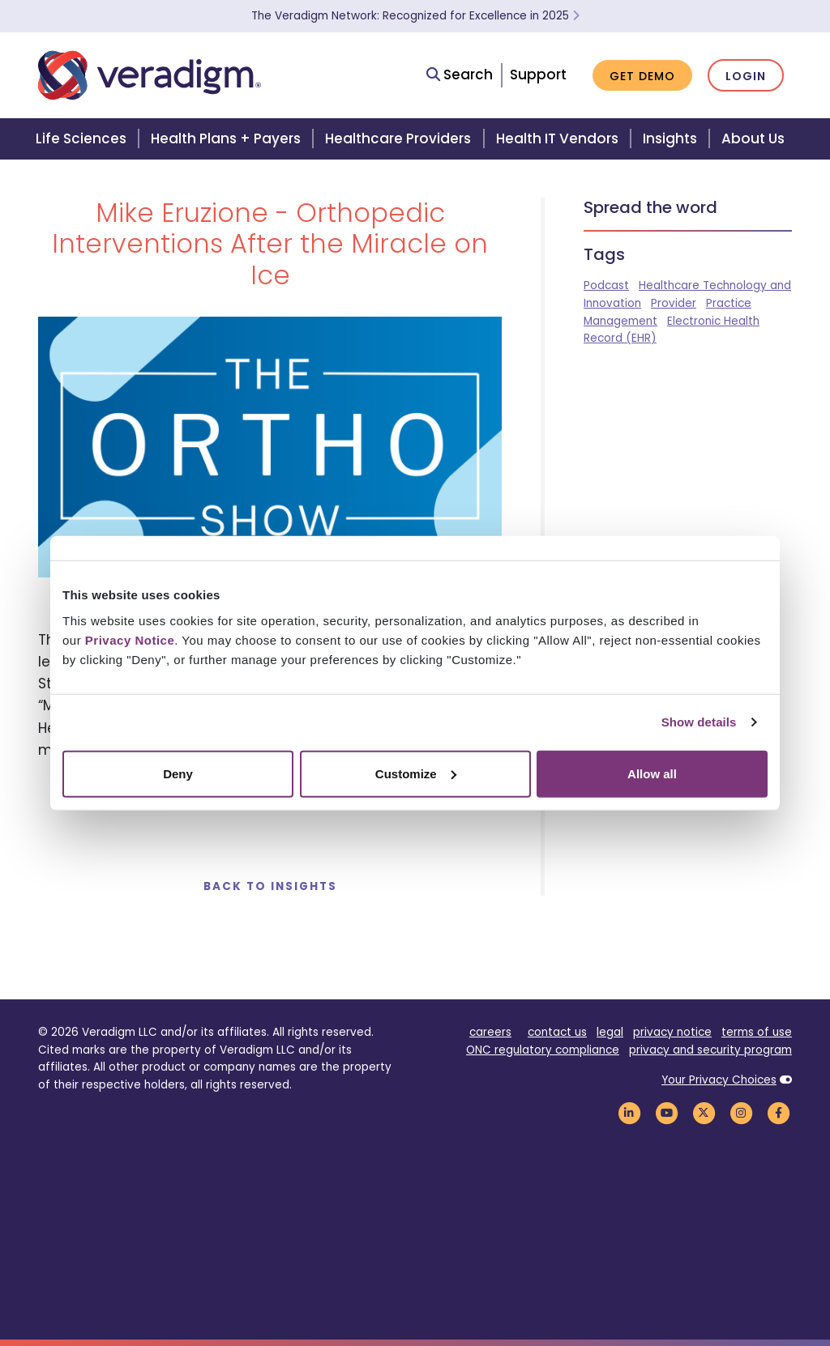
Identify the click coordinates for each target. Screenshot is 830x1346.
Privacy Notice (129, 639)
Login (745, 76)
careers (490, 1032)
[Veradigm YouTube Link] (666, 1112)
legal (610, 1032)
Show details (699, 722)
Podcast (606, 285)
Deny (178, 773)
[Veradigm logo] (149, 75)
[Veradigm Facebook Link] (778, 1112)
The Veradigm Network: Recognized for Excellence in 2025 (415, 15)
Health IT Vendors (557, 138)
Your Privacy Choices (719, 1080)
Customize (415, 773)
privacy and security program (710, 1050)
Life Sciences (81, 138)
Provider (673, 303)
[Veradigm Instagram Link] (741, 1112)
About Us (753, 138)
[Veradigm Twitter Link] (703, 1112)
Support (538, 74)
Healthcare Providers (398, 138)
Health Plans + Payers (226, 138)
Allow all (652, 773)
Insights (670, 138)
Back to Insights (270, 886)
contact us (557, 1032)
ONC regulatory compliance (542, 1050)
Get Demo (642, 76)
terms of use (756, 1032)
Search (459, 74)
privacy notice (672, 1032)
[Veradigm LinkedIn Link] (629, 1112)
